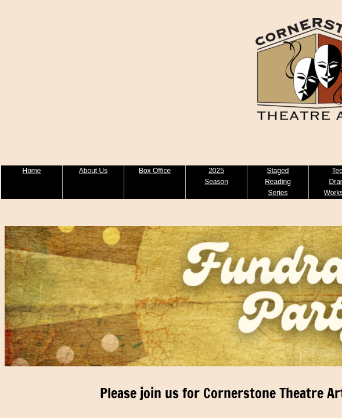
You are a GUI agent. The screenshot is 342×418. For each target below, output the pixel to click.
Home (31, 171)
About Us (93, 171)
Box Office (155, 171)
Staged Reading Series (278, 182)
